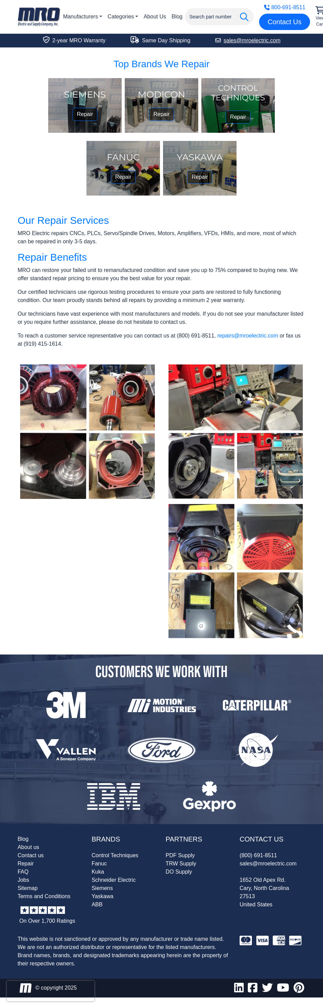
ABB (97, 904)
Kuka (98, 872)
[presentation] (50, 991)
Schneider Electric (114, 880)
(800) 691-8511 (258, 855)
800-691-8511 (285, 7)
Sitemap (27, 888)
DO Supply (179, 872)
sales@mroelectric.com (268, 863)
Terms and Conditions (43, 896)
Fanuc (99, 863)
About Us (155, 16)
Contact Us (284, 22)
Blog (177, 16)
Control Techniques (115, 855)
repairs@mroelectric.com (247, 336)
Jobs (23, 880)
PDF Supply (180, 855)
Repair (85, 114)
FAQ (22, 872)
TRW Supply (181, 863)
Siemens (102, 888)
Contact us (30, 855)
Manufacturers (80, 16)
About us (28, 847)
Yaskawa (102, 896)
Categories (121, 16)
